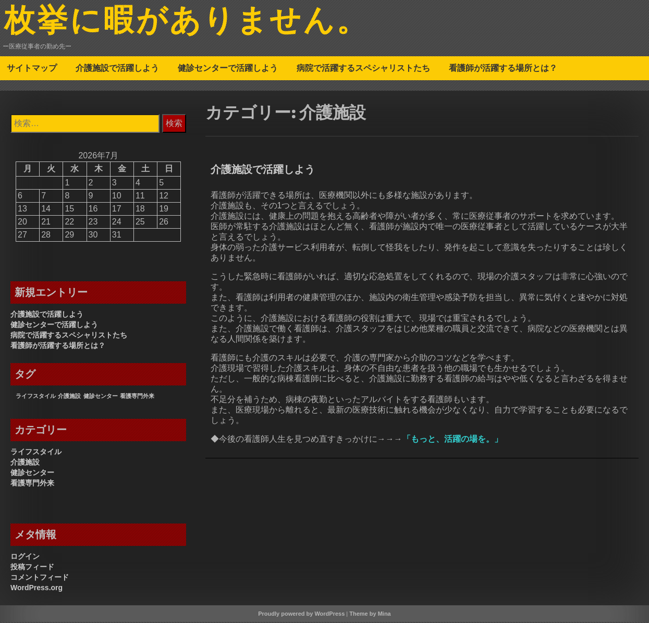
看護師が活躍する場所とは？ (503, 69)
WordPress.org (36, 588)
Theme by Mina (369, 615)
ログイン (25, 557)
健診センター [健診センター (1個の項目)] (100, 397)
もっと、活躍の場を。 (452, 439)
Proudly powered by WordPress (301, 615)
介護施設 (25, 463)
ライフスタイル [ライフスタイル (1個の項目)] (36, 397)
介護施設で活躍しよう (117, 69)
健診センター (32, 473)
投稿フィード (32, 568)
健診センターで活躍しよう (228, 69)
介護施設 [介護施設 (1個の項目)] (69, 397)
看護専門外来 (32, 484)
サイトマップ (32, 69)
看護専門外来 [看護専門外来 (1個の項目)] (137, 397)
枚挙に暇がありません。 (189, 22)
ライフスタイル (36, 452)
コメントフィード (39, 578)
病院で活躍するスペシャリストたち (363, 69)
